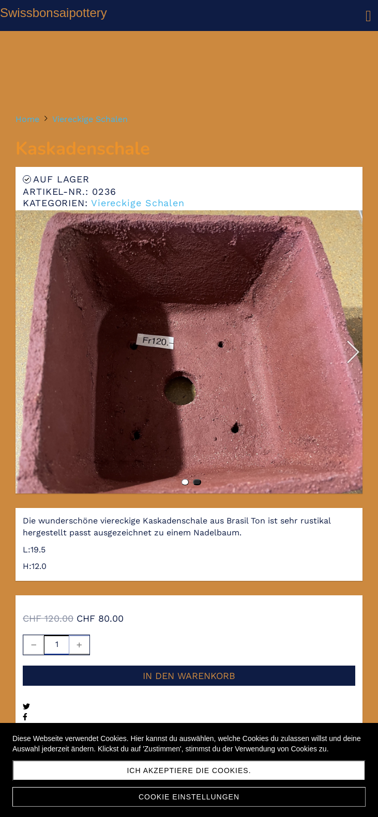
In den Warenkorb (189, 675)
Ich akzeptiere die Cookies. (189, 770)
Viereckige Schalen (138, 202)
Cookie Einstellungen (189, 797)
